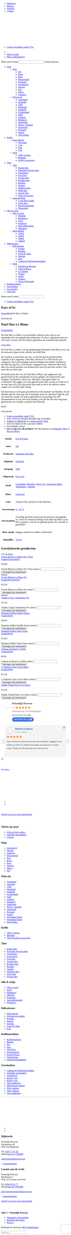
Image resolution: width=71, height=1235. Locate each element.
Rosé (20, 77)
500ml (21, 238)
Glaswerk (11, 291)
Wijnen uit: (17, 97)
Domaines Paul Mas (25, 454)
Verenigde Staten (14, 917)
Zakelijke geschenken (16, 835)
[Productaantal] (51, 569)
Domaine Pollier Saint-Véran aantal (17, 643)
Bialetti (10, 1042)
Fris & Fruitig (22, 439)
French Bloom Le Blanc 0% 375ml (17, 557)
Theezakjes (23, 208)
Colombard (21, 484)
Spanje (21, 132)
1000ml (21, 241)
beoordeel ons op (23, 719)
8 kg (20, 150)
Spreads (21, 256)
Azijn (20, 221)
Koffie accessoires (26, 160)
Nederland (23, 122)
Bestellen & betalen (16, 1220)
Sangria (10, 866)
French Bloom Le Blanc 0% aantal (16, 589)
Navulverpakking (26, 206)
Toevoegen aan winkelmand (14, 572)
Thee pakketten (14, 1083)
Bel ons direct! (13, 431)
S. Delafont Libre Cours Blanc (15, 667)
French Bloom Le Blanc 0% (14, 577)
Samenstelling (18, 198)
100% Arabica (24, 155)
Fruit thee (22, 175)
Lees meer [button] (5, 345)
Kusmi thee (23, 168)
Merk (14, 264)
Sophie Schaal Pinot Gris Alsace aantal (18, 695)
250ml (21, 236)
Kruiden (21, 251)
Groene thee (23, 178)
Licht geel (20, 494)
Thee (9, 163)
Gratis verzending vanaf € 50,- (20, 47)
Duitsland (22, 107)
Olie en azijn (12, 211)
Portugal (22, 130)
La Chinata (23, 271)
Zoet (20, 259)
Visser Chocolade (26, 281)
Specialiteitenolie (26, 226)
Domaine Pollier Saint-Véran (14, 631)
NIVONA (11, 1049)
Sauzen (21, 248)
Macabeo (31, 484)
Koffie (10, 137)
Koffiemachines (14, 284)
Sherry (21, 92)
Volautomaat (12, 1057)
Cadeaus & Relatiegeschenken (32, 261)
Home (4, 313)
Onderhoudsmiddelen (16, 1060)
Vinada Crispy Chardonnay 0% (15, 598)
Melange (22, 158)
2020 (18, 469)
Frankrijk (22, 110)
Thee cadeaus (13, 1091)
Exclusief (22, 82)
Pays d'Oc (20, 476)
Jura (9, 1047)
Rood (20, 74)
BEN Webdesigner (30, 1227)
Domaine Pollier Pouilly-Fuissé (15, 613)
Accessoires (12, 289)
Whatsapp (57, 429)
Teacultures (23, 173)
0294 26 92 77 (11, 1184)
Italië (20, 115)
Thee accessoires (25, 195)
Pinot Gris (40, 484)
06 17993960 (17, 1187)
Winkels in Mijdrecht (16, 421)
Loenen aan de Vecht (38, 421)
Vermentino (21, 486)
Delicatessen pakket (16, 1016)
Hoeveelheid (18, 140)
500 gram (22, 142)
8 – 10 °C (20, 509)
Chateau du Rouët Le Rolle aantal (16, 661)
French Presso (13, 1054)
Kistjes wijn (12, 1078)
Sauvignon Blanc (54, 484)
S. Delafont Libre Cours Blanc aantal (18, 679)
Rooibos (22, 183)
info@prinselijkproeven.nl (13, 1159)
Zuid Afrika (23, 135)
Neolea (21, 274)
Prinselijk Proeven (22, 703)
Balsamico (23, 218)
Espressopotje (13, 1052)
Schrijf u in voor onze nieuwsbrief (16, 814)
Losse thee (23, 203)
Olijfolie (22, 216)
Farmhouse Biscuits (27, 266)
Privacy (10, 1222)
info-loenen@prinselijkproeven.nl (16, 1191)
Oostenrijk (23, 127)
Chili (20, 105)
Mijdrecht (11, 3)
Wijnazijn (22, 228)
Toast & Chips (24, 253)
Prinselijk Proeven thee (28, 170)
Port (20, 89)
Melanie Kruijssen (24, 729)
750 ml (19, 540)
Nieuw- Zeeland (25, 125)
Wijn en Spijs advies (16, 832)
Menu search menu (9, 62)
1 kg (20, 145)
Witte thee (22, 190)
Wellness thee (24, 188)
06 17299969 (17, 1154)
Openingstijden (10, 1163)
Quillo (21, 276)
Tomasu (21, 279)
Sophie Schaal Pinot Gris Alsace (15, 685)
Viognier (31, 486)
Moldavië (22, 120)
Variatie (21, 185)
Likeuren (22, 94)
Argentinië (23, 99)
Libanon (22, 117)
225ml (21, 233)
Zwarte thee (23, 193)
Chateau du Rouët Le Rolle (13, 649)
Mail (65, 429)
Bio (8, 1044)
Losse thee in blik (26, 200)
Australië (22, 102)
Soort (14, 152)
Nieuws (10, 6)
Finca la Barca (24, 269)
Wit (19, 72)
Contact (10, 11)
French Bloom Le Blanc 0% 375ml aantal (20, 569)
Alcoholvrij (23, 84)
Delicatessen (12, 243)
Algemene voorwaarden (17, 1217)
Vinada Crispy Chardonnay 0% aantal (18, 607)
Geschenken (12, 286)
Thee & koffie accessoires (18, 938)
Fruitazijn (22, 223)
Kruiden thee (24, 180)
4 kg (20, 147)
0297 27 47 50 (11, 1151)
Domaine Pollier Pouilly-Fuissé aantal (18, 625)
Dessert (21, 87)
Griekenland (23, 112)
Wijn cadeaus (13, 1088)
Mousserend (23, 79)
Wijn (9, 67)
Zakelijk (10, 8)
